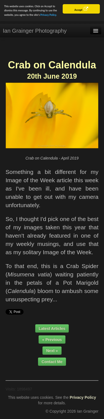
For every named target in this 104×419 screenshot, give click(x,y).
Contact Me (52, 361)
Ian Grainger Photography (35, 31)
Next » (52, 350)
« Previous (52, 339)
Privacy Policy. (48, 15)
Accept (78, 10)
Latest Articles (52, 328)
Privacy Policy (83, 397)
